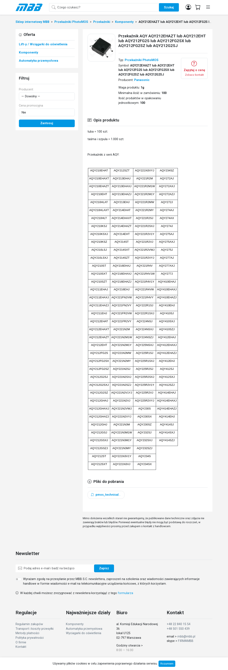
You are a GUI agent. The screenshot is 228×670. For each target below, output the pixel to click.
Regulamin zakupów (29, 624)
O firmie (21, 642)
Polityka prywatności (30, 638)
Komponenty (75, 624)
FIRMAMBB (185, 641)
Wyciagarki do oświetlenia (83, 633)
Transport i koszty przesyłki (35, 629)
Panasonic (141, 80)
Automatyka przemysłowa (84, 629)
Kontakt (21, 647)
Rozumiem (166, 663)
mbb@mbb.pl (186, 636)
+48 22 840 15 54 (178, 624)
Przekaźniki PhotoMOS (142, 60)
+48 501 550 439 (178, 629)
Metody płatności (27, 633)
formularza (125, 593)
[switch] (19, 579)
